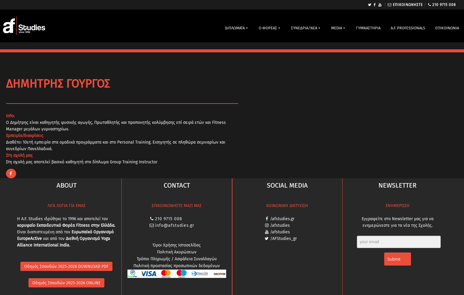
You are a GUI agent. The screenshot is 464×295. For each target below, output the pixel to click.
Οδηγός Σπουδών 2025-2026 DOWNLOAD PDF (66, 266)
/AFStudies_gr (283, 238)
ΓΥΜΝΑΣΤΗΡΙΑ (368, 28)
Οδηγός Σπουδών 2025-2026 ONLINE (66, 282)
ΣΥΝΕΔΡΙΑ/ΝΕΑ (304, 28)
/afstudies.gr (282, 218)
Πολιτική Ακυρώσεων (177, 252)
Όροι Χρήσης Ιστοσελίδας (177, 245)
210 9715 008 (444, 5)
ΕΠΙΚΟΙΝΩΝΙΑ (447, 28)
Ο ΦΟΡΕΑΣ (268, 28)
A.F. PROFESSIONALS (408, 28)
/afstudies (280, 225)
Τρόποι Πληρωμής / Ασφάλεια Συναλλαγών (177, 258)
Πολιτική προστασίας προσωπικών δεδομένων (176, 265)
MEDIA (336, 28)
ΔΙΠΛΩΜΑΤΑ (235, 28)
